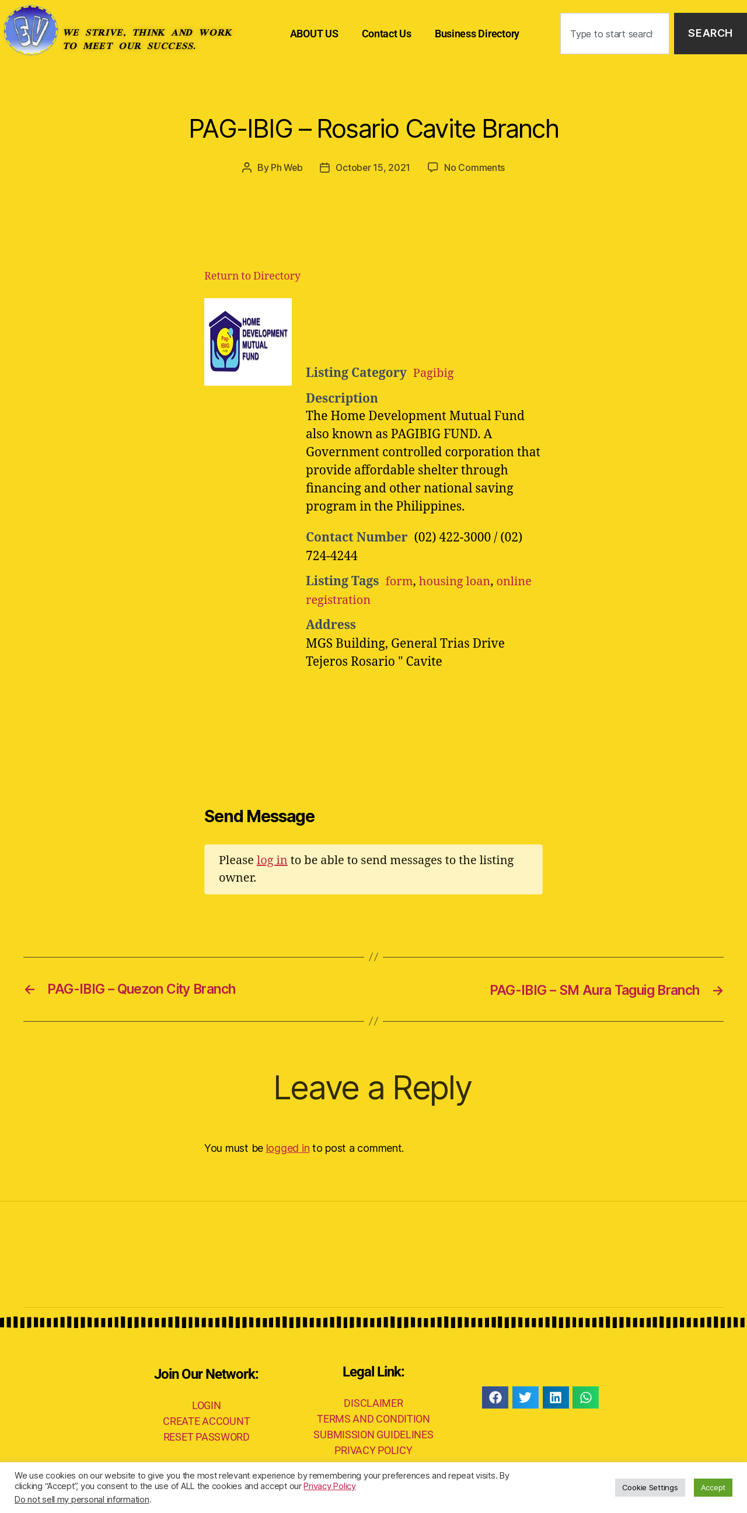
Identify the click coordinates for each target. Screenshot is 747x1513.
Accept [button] (713, 1487)
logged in (288, 1147)
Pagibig (434, 373)
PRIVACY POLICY (373, 1450)
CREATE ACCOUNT (206, 1421)
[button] (495, 1397)
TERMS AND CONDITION (373, 1418)
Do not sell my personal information (82, 1499)
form (399, 581)
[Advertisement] (449, 327)
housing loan (457, 581)
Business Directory (477, 33)
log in (272, 860)
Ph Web (286, 167)
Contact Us (386, 33)
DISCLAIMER (373, 1402)
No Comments (476, 167)
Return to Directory (252, 275)
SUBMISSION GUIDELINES (373, 1434)
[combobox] (614, 33)
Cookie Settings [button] (650, 1487)
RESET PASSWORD (206, 1437)
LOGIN (206, 1405)
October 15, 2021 (373, 167)
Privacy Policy (329, 1486)
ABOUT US (314, 33)
